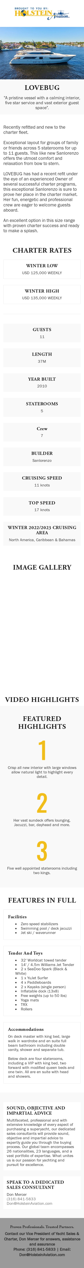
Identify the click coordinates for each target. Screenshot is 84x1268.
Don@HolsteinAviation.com (29, 1203)
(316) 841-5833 (21, 1198)
